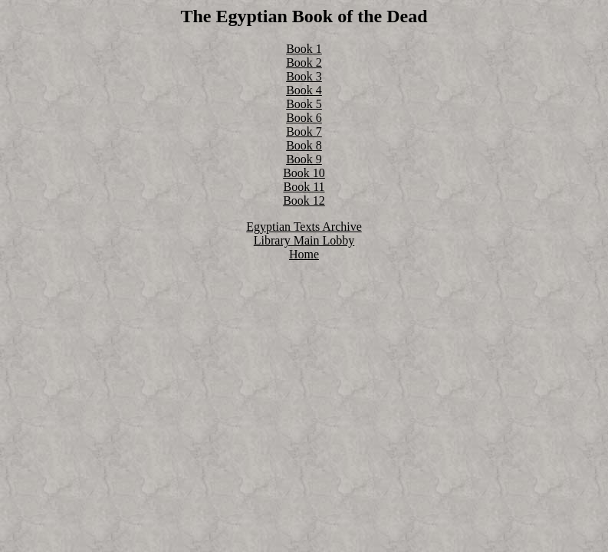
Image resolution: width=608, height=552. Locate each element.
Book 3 (304, 76)
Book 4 (304, 90)
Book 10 (304, 172)
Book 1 (304, 48)
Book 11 (303, 186)
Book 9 (304, 159)
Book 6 (304, 117)
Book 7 (304, 131)
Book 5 (304, 103)
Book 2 (304, 62)
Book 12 (304, 200)
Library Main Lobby (304, 240)
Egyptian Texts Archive (304, 226)
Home (304, 254)
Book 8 (304, 145)
